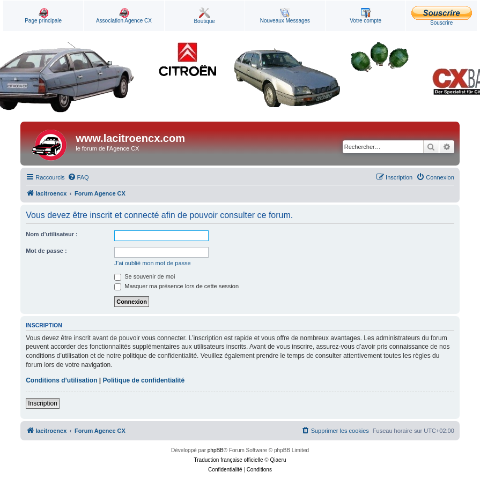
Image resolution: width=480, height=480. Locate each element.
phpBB (216, 450)
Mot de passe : (46, 251)
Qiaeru (278, 460)
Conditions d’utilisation (61, 380)
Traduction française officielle (228, 460)
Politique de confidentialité (144, 380)
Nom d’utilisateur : (52, 234)
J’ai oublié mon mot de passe (152, 263)
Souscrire (441, 16)
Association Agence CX (124, 16)
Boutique (204, 16)
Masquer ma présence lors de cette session (176, 286)
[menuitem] (78, 177)
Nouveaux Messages (285, 16)
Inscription (42, 403)
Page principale (43, 16)
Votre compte (365, 16)
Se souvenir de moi (144, 276)
